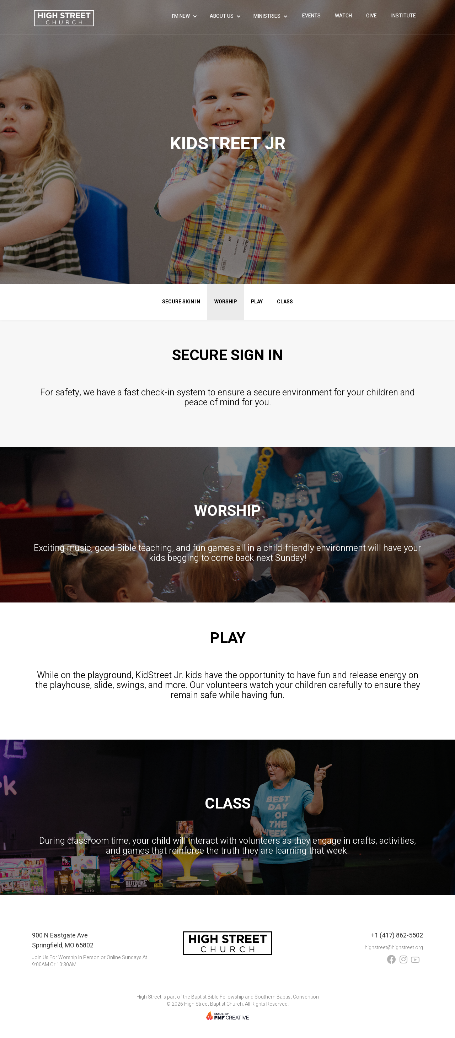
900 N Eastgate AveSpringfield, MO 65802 (62, 940)
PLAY (257, 302)
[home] (64, 18)
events (311, 16)
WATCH (343, 16)
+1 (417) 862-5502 (397, 935)
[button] (185, 16)
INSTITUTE (403, 16)
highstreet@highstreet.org (394, 947)
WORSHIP (225, 302)
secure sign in (181, 302)
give (371, 16)
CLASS (285, 302)
